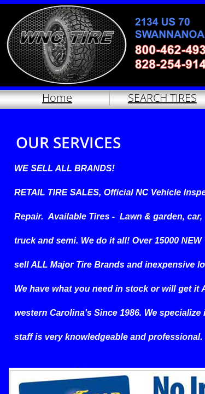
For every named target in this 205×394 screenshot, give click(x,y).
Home (57, 97)
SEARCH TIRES (162, 97)
